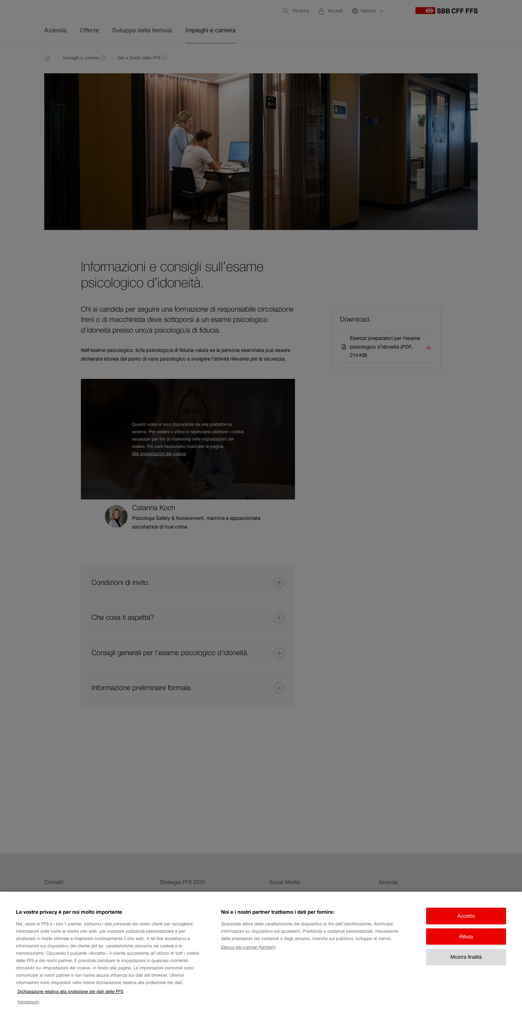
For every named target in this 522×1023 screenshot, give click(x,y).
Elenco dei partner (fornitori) (248, 953)
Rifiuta (466, 943)
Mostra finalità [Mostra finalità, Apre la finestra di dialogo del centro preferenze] (466, 963)
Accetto (466, 922)
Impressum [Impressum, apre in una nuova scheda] (28, 1008)
